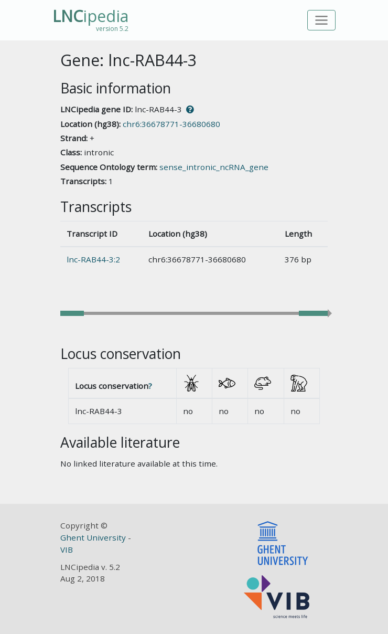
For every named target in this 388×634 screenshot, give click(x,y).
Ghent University (94, 537)
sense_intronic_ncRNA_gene (213, 167)
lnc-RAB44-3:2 (93, 259)
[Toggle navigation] (321, 20)
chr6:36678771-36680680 (171, 124)
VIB (66, 549)
